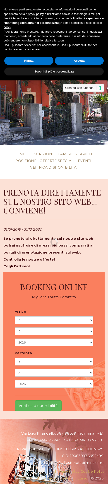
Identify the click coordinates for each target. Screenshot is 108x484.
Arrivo (20, 312)
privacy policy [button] (35, 14)
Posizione (25, 161)
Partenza (23, 353)
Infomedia (47, 478)
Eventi (84, 161)
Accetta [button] (79, 60)
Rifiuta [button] (29, 60)
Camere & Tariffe (75, 154)
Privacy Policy (67, 471)
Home (19, 154)
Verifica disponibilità (53, 167)
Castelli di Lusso (73, 478)
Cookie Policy (93, 471)
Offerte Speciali (57, 161)
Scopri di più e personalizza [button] (54, 71)
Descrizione (42, 154)
